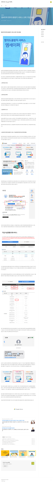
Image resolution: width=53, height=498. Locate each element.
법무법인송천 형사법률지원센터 (8, 428)
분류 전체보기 (43, 29)
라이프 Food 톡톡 (6, 2)
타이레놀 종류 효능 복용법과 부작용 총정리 (8, 441)
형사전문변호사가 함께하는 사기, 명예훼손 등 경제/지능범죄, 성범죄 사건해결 (15, 430)
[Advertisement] (18, 409)
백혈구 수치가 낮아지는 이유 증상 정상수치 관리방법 (10, 440)
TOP (51, 480)
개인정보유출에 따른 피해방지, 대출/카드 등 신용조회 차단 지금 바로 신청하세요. (15, 422)
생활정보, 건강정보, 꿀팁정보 (7, 463)
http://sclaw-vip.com (5, 426)
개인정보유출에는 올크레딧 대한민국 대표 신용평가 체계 (13, 420)
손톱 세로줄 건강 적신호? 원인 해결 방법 (8, 444)
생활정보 (3, 437)
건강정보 (42, 31)
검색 (48, 2)
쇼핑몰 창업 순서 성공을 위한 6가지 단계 (8, 438)
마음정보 (42, 36)
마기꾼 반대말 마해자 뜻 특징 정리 (7, 442)
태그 (6, 5)
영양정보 (42, 34)
